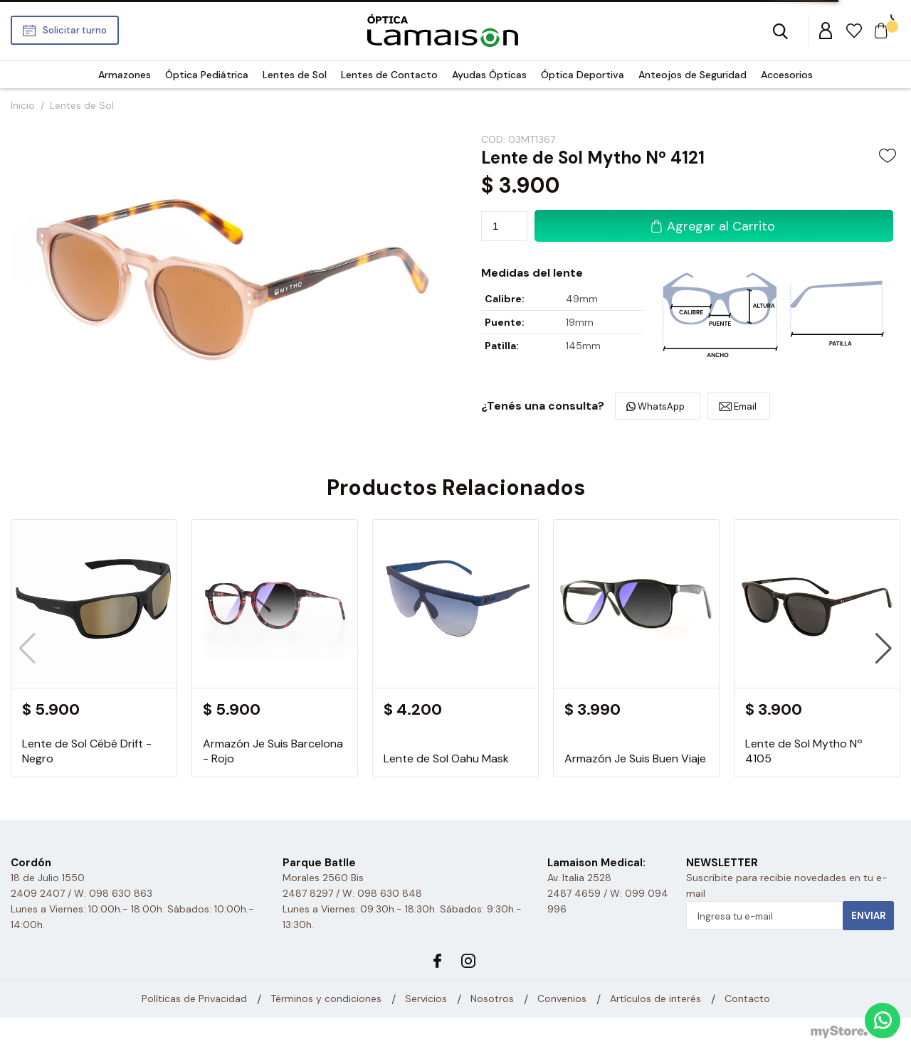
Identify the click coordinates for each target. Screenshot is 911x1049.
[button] (883, 648)
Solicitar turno (75, 30)
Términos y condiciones (325, 999)
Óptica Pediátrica (206, 74)
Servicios (426, 999)
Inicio (23, 105)
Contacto (747, 999)
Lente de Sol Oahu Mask (446, 758)
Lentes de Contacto (389, 74)
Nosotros (492, 999)
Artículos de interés (655, 999)
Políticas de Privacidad (194, 999)
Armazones (124, 74)
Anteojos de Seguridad (692, 74)
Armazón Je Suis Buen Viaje (635, 758)
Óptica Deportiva (582, 74)
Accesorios (787, 74)
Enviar (868, 916)
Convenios (561, 999)
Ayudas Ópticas (489, 74)
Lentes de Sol (295, 74)
